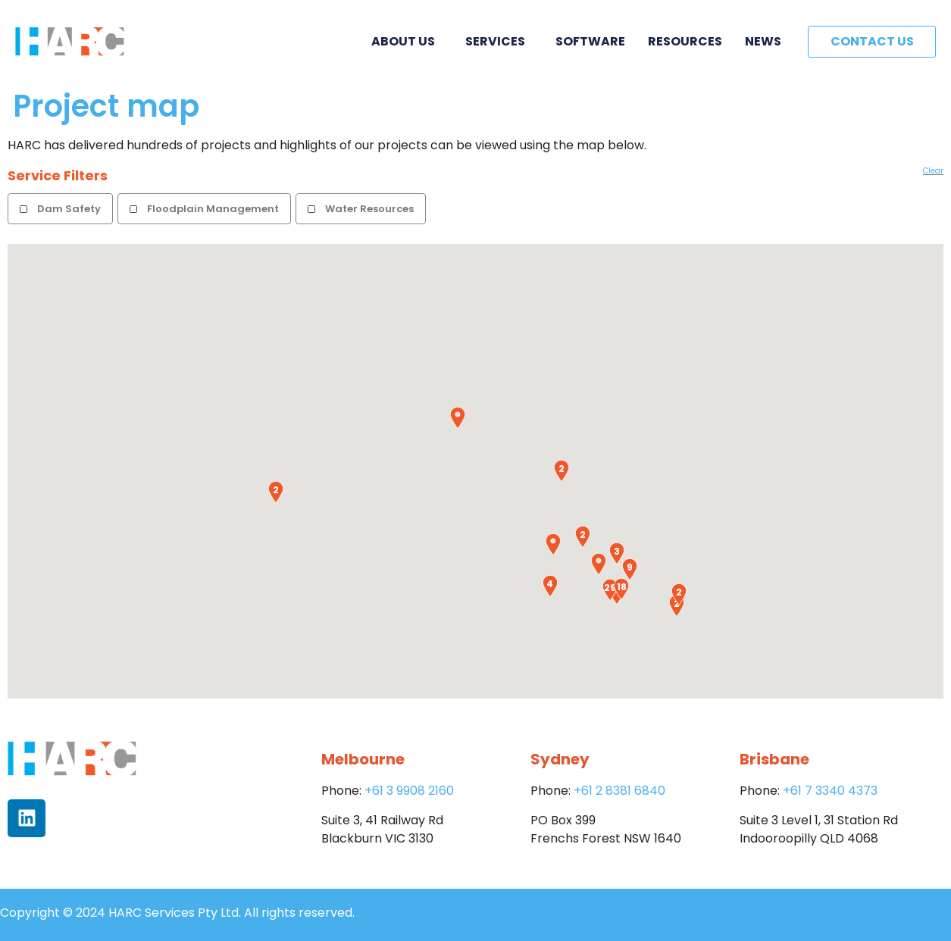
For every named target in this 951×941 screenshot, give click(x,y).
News (763, 41)
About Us (407, 41)
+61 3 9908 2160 (409, 790)
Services (499, 41)
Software (590, 41)
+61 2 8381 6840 (619, 790)
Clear (933, 171)
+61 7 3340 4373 (830, 790)
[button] (457, 418)
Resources (685, 41)
